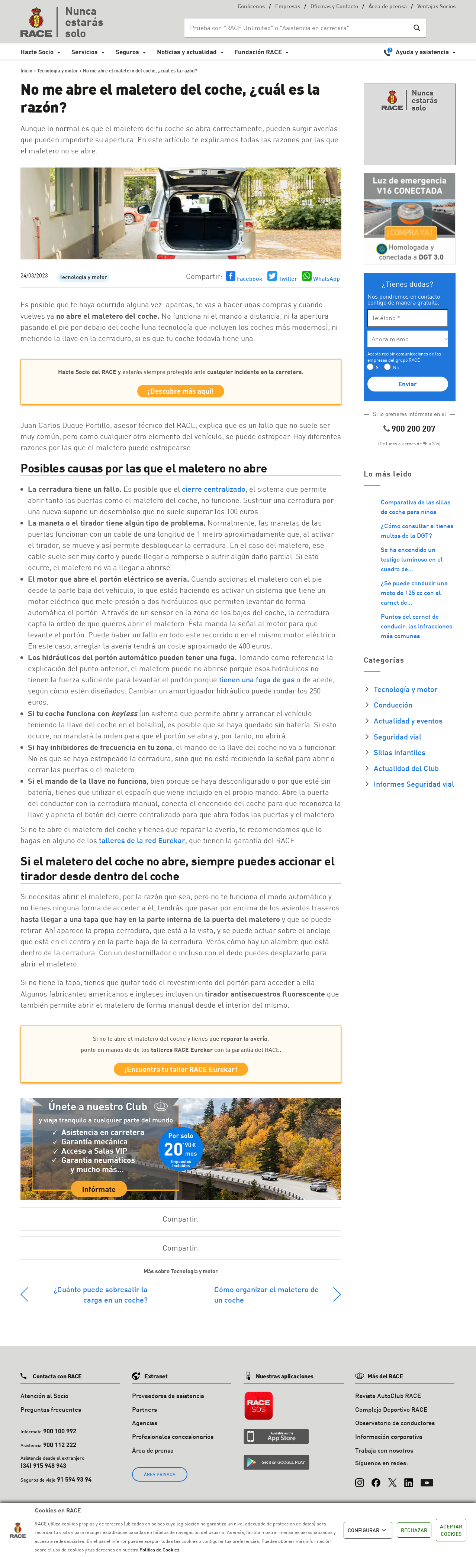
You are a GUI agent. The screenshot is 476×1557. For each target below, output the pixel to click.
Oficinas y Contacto (334, 7)
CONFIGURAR (368, 1530)
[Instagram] (359, 1484)
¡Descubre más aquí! (181, 392)
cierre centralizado (213, 491)
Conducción (393, 704)
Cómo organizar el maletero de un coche (266, 1299)
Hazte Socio (37, 52)
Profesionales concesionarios (172, 1442)
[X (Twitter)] (392, 1484)
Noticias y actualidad (187, 52)
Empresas (287, 7)
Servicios (84, 52)
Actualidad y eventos (408, 720)
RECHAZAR (414, 1530)
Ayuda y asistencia (422, 52)
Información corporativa (388, 1442)
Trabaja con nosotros (384, 1455)
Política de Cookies (159, 1550)
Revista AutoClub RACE (388, 1400)
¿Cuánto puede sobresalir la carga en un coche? (101, 1299)
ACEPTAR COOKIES (451, 1530)
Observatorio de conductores (395, 1428)
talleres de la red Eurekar (142, 842)
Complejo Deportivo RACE (391, 1414)
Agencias (144, 1428)
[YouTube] (427, 1484)
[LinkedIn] (408, 1484)
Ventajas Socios (436, 7)
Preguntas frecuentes (50, 1414)
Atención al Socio (44, 1400)
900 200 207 (413, 428)
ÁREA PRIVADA (160, 1479)
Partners (144, 1414)
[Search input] (298, 28)
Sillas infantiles (399, 752)
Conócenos (251, 7)
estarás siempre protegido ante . (180, 371)
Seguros (127, 52)
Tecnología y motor (83, 277)
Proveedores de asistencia (168, 1400)
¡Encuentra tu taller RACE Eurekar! (181, 1073)
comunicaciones (412, 354)
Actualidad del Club (406, 768)
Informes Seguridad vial (414, 783)
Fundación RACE (258, 52)
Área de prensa (388, 7)
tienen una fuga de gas (257, 681)
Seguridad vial (397, 736)
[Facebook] (376, 1484)
